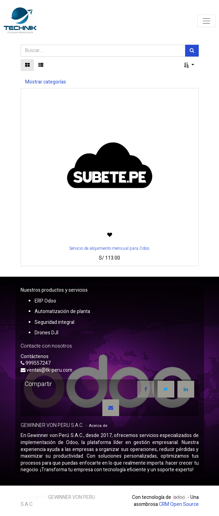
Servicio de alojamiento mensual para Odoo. (109, 248)
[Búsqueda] (192, 51)
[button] (189, 65)
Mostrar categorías (45, 82)
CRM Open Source (179, 504)
